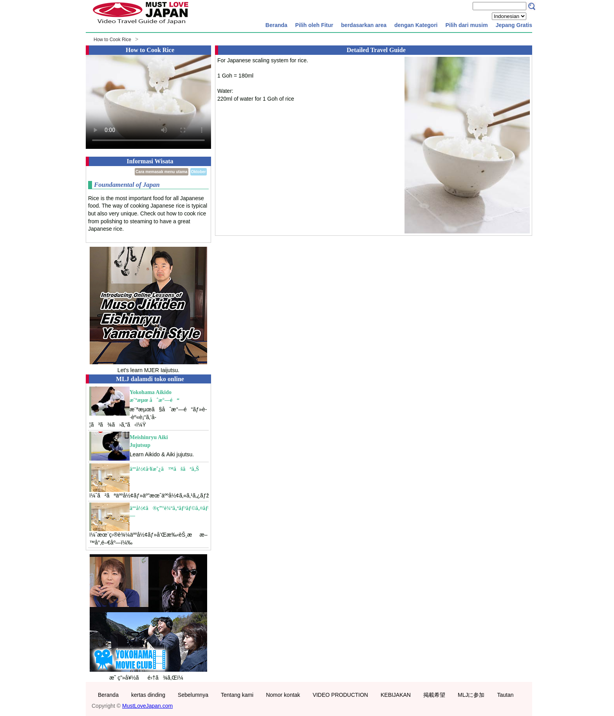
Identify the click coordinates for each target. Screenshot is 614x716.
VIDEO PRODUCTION (340, 695)
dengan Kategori (415, 25)
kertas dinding (148, 695)
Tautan (505, 695)
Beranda (276, 25)
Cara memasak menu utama (161, 172)
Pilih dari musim (466, 25)
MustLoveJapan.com (147, 706)
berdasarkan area (363, 25)
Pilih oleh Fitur (314, 25)
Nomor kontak (283, 695)
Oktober (198, 172)
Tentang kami (237, 695)
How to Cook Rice (112, 39)
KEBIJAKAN (396, 695)
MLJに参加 (471, 695)
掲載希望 (434, 695)
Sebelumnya (193, 695)
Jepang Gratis (514, 25)
